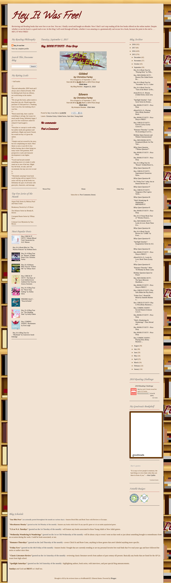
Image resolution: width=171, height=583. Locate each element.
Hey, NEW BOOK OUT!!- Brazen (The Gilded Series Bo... (143, 77)
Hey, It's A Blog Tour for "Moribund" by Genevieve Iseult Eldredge (23, 335)
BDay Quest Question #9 (142, 168)
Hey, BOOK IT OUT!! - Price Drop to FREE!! (143, 118)
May (135, 356)
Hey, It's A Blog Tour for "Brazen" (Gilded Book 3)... (144, 164)
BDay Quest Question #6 (142, 197)
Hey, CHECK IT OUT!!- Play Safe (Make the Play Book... (144, 291)
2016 (134, 51)
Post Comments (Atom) (87, 195)
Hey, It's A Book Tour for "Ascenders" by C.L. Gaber (143, 83)
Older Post (120, 189)
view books (155, 397)
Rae (139, 389)
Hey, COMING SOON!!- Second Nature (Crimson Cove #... (143, 310)
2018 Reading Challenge (144, 386)
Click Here (83, 84)
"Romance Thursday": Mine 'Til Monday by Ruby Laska (144, 269)
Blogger (113, 578)
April (136, 359)
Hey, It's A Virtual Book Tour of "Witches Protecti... (143, 217)
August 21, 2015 (90, 87)
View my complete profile (20, 49)
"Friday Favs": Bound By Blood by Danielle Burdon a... (143, 297)
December (137, 57)
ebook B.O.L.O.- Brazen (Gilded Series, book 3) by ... (143, 95)
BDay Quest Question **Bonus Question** (141, 148)
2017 (134, 48)
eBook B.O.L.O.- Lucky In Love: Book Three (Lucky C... (143, 259)
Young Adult (78, 116)
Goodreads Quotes (154, 480)
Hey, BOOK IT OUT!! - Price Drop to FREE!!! (143, 253)
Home (84, 189)
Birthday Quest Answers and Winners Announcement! (143, 136)
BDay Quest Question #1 (142, 264)
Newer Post (46, 189)
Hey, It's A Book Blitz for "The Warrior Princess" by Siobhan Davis (25, 248)
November (137, 61)
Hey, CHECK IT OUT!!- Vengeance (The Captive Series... (143, 192)
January (137, 369)
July (135, 349)
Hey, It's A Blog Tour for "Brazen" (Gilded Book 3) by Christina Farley (28, 256)
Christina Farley (51, 116)
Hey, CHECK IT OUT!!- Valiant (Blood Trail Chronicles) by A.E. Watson (28, 239)
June (135, 352)
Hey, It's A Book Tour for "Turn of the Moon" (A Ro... (144, 88)
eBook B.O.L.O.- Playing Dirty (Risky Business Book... (142, 112)
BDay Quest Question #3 (142, 238)
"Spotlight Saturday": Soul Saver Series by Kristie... (143, 101)
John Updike (151, 475)
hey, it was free (19, 45)
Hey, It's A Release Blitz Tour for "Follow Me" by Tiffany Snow (28, 267)
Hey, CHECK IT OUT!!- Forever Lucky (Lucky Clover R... (142, 125)
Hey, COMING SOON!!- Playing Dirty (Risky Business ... (142, 340)
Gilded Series (61, 116)
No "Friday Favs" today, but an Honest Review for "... (144, 182)
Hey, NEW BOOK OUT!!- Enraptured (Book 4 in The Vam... (143, 142)
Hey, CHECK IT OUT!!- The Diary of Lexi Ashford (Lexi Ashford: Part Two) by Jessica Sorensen (28, 280)
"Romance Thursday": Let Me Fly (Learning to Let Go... (144, 131)
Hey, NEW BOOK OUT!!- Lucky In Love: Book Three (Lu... (144, 223)
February (137, 366)
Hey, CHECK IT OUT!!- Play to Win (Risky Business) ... (143, 304)
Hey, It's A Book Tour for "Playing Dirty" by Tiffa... (143, 71)
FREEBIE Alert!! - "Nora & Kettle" (27, 300)
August (136, 346)
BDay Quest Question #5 (142, 207)
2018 (134, 44)
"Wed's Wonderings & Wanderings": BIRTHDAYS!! (141, 202)
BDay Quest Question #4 (142, 228)
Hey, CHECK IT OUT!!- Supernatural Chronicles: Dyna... (143, 173)
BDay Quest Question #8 (142, 178)
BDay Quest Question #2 (142, 249)
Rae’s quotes (136, 466)
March (136, 362)
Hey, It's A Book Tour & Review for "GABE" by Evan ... (142, 233)
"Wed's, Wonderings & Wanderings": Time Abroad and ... (143, 322)
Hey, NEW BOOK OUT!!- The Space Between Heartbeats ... (142, 280)
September (137, 67)
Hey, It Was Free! (46, 16)
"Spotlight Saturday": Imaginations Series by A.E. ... (144, 244)
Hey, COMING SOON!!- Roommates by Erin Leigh (28, 324)
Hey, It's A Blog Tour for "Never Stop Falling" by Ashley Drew (28, 291)
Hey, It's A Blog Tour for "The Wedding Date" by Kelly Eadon (28, 312)
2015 (134, 54)
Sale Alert (70, 116)
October (137, 64)
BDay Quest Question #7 (142, 187)
